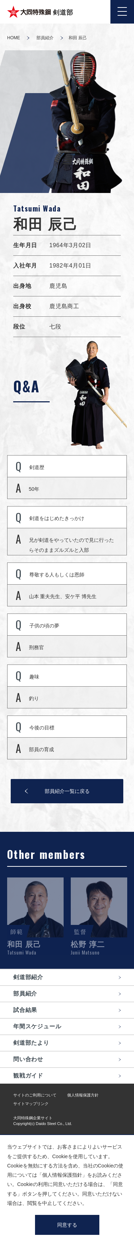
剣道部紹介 (28, 977)
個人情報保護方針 (83, 1095)
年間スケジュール (37, 1026)
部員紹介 (45, 37)
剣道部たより (31, 1043)
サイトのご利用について (34, 1095)
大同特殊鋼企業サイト (33, 1118)
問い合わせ (28, 1059)
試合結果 (25, 1010)
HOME (13, 37)
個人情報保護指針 (62, 1175)
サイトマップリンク (31, 1103)
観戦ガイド (28, 1076)
